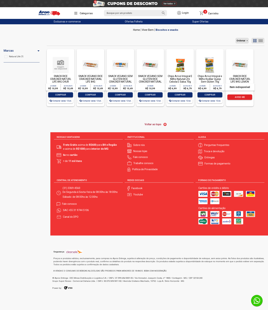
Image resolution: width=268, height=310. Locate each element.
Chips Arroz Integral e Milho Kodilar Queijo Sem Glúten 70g (210, 79)
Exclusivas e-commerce (67, 21)
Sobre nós (139, 145)
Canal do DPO (70, 216)
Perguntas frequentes (216, 145)
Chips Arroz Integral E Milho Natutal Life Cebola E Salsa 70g (180, 79)
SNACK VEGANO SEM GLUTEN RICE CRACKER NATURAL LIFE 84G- (120, 80)
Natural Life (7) (16, 56)
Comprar (60, 95)
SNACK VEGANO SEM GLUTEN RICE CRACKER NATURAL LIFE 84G (150, 80)
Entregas (210, 157)
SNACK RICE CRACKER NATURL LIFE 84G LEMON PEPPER (239, 80)
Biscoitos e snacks (167, 30)
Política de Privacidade (145, 169)
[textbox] (135, 13)
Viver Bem (148, 30)
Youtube (138, 194)
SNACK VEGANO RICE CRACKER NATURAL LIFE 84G (90, 79)
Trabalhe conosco (143, 163)
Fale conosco (140, 157)
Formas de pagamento (217, 163)
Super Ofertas (200, 21)
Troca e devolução (214, 151)
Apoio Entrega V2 (136, 30)
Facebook (136, 188)
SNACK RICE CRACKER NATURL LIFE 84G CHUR (60, 79)
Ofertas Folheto (134, 21)
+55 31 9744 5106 (79, 210)
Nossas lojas (140, 151)
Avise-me (240, 97)
